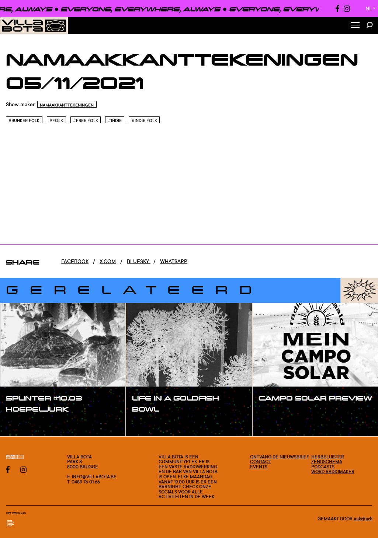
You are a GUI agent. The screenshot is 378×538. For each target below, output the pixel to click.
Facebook (75, 261)
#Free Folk (85, 120)
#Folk (56, 120)
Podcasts (322, 467)
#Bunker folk (23, 120)
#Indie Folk (144, 120)
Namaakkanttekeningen (67, 105)
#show (22, 424)
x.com (108, 261)
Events (258, 467)
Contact (260, 461)
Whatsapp (173, 261)
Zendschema (326, 461)
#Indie (115, 120)
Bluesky (138, 261)
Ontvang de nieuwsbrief (279, 457)
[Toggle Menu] (355, 25)
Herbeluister (327, 457)
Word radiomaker (332, 471)
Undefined (363, 518)
